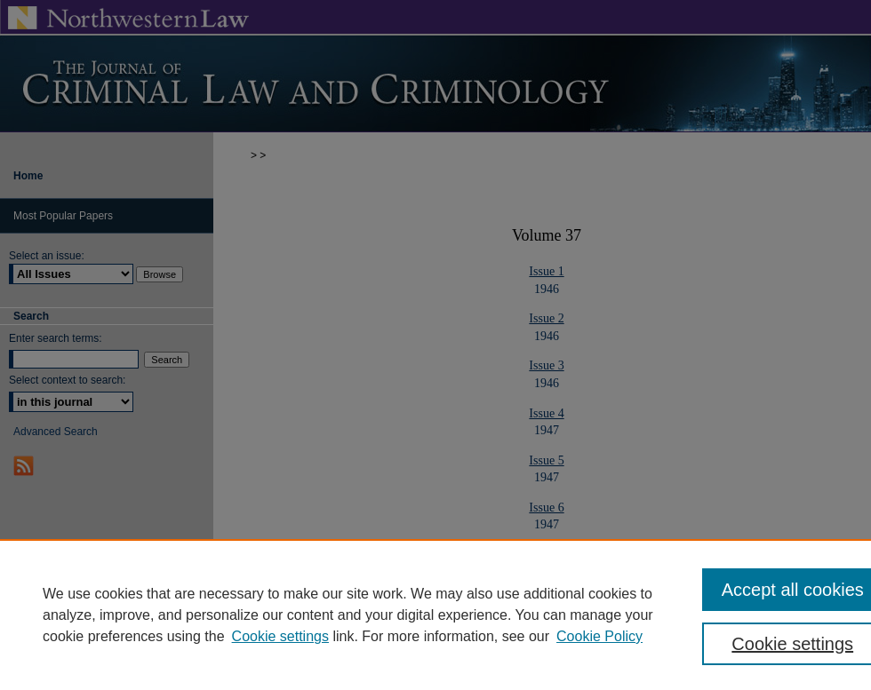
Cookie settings (280, 636)
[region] (435, 614)
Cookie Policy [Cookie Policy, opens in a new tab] (599, 636)
